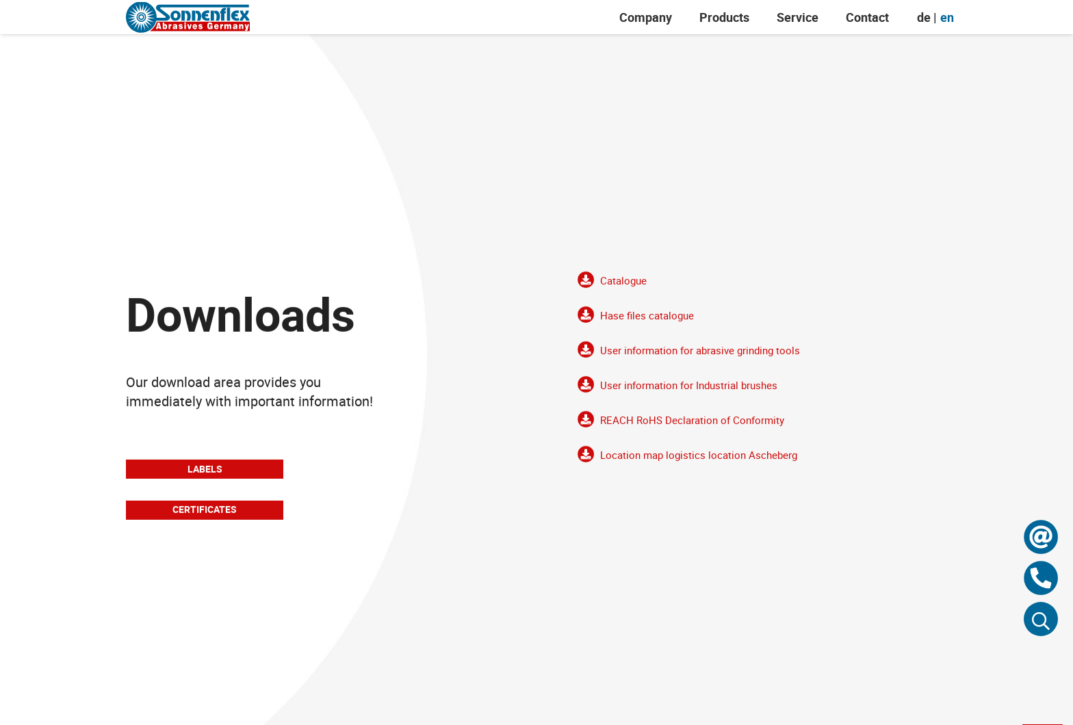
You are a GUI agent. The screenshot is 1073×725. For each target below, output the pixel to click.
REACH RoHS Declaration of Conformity (692, 427)
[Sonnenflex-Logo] (188, 17)
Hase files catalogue (647, 323)
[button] (1041, 619)
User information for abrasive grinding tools (700, 358)
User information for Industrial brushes (688, 392)
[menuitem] (924, 17)
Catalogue (623, 288)
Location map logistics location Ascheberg (698, 462)
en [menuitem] (947, 17)
